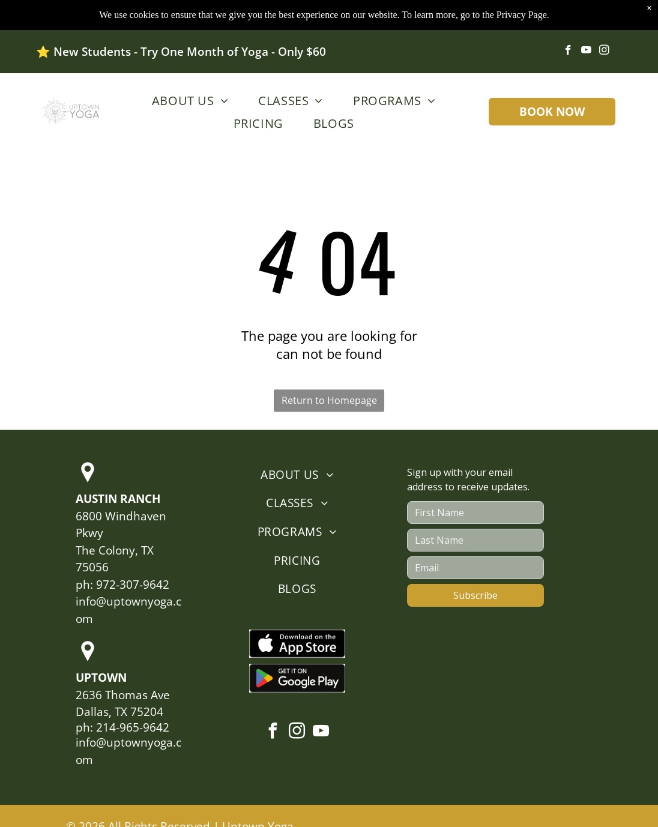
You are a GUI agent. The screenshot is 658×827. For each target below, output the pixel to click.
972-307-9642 (132, 584)
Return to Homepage (329, 400)
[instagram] (604, 52)
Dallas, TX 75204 (119, 712)
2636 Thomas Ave (123, 695)
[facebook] (568, 52)
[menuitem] (187, 100)
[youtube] (586, 52)
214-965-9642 (132, 727)
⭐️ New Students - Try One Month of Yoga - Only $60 (181, 51)
